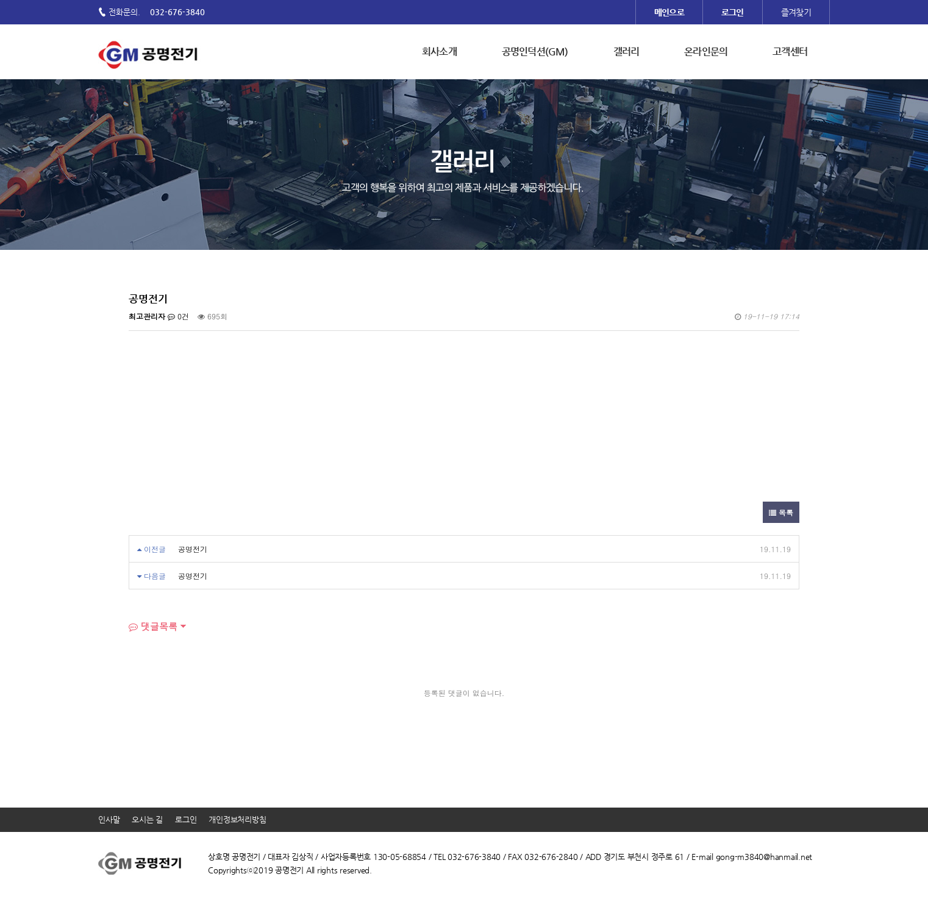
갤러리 (626, 51)
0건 (178, 316)
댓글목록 (153, 626)
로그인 (185, 819)
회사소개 (439, 51)
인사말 (109, 819)
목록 (781, 512)
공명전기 (192, 549)
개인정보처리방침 (237, 819)
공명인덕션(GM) (535, 51)
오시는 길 (147, 819)
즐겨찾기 (796, 12)
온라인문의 (705, 51)
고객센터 (790, 51)
